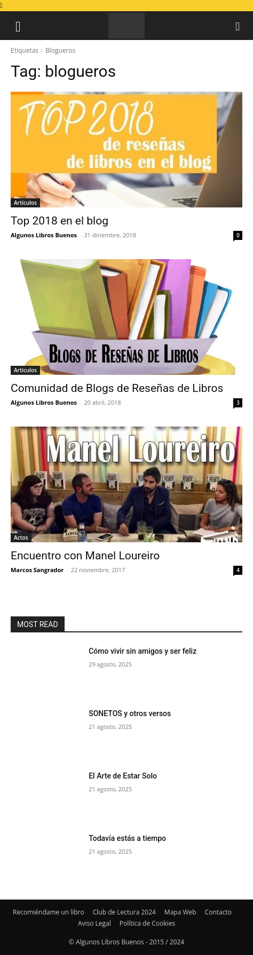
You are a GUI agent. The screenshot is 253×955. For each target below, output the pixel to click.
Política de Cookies (147, 923)
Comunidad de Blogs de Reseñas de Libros (117, 388)
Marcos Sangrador (37, 570)
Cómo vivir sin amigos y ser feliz (142, 651)
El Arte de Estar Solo (123, 776)
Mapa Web (180, 912)
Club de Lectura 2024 (124, 912)
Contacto (218, 912)
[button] (18, 25)
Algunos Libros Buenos (44, 235)
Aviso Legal (94, 923)
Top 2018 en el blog (59, 220)
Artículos (25, 202)
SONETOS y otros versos (130, 713)
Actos (21, 537)
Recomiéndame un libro (48, 912)
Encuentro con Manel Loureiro (85, 555)
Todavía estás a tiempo (127, 838)
